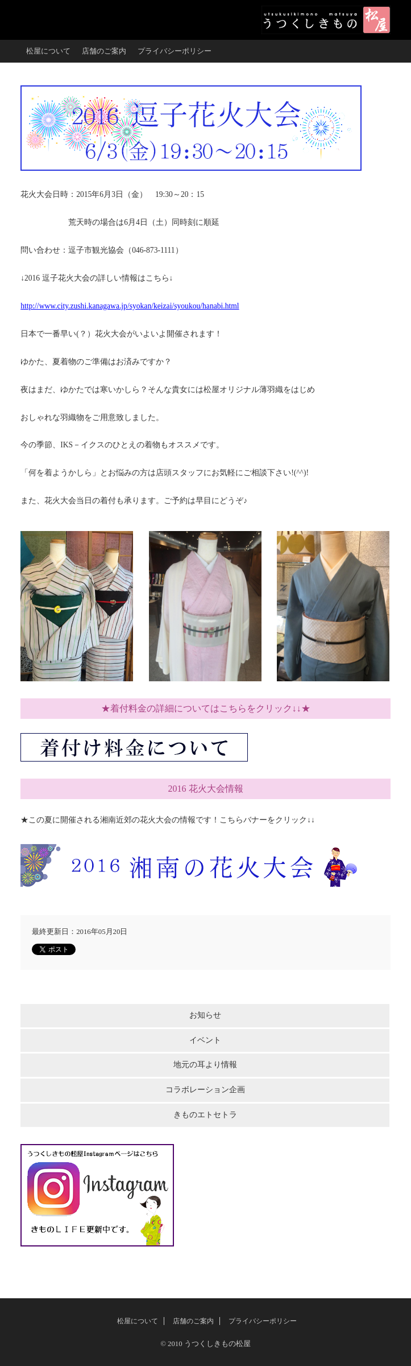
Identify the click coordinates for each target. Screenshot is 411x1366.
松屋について (48, 51)
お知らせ (205, 1015)
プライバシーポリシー (174, 51)
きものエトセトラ (205, 1114)
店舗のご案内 (104, 51)
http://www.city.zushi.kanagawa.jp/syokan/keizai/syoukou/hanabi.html (129, 306)
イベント (205, 1040)
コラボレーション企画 (205, 1089)
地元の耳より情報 (205, 1064)
